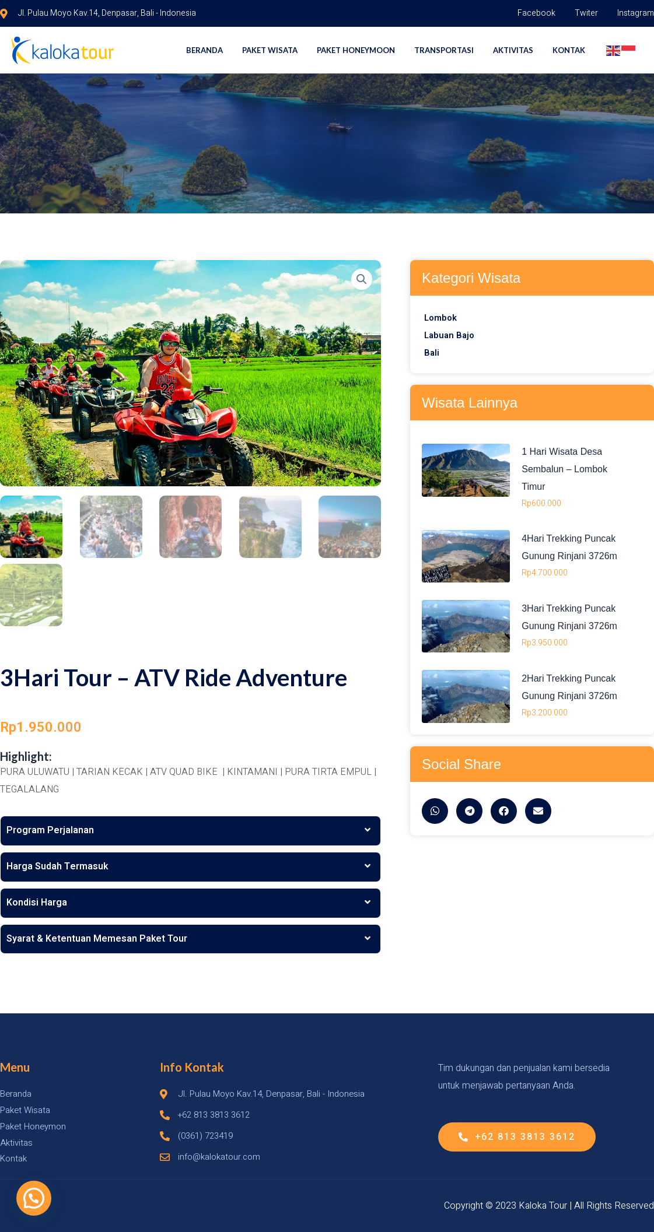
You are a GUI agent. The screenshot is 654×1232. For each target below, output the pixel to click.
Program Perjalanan (50, 831)
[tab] (190, 832)
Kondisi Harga (36, 903)
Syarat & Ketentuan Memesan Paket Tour (96, 939)
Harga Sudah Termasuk (57, 867)
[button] (33, 1198)
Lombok (441, 318)
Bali (432, 353)
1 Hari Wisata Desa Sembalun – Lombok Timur (564, 469)
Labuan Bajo (450, 335)
